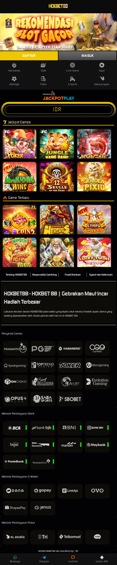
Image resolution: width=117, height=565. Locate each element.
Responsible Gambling (44, 274)
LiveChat (73, 559)
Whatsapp (15, 559)
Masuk (88, 55)
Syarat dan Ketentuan (100, 274)
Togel (102, 67)
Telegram (44, 559)
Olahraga (14, 81)
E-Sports (72, 81)
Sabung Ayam (101, 81)
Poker (43, 81)
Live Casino (72, 67)
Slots (43, 67)
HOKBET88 (50, 551)
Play (69, 98)
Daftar (28, 55)
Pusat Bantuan (73, 274)
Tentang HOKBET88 (16, 274)
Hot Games (14, 67)
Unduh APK (102, 559)
